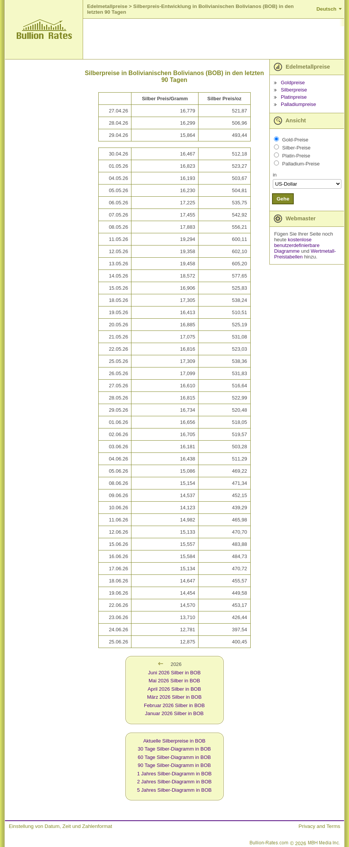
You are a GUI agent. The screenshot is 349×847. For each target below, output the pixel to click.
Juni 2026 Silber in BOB (174, 672)
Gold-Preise (295, 140)
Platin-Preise (296, 156)
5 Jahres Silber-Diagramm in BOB (174, 790)
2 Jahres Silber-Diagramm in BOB (174, 781)
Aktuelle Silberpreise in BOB (174, 741)
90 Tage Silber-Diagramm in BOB (174, 765)
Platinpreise (294, 97)
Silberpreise (294, 90)
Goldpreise (293, 82)
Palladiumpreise (298, 104)
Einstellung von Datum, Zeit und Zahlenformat (60, 826)
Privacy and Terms (319, 826)
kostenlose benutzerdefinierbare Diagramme (296, 245)
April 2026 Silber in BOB (174, 689)
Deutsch (326, 9)
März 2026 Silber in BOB (174, 697)
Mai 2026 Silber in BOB (174, 680)
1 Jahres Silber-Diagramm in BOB (174, 773)
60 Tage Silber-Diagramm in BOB (174, 757)
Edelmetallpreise (107, 6)
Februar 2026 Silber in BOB (174, 705)
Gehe (283, 199)
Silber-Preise (296, 148)
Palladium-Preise (301, 164)
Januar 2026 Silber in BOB (174, 713)
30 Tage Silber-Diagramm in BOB (174, 749)
